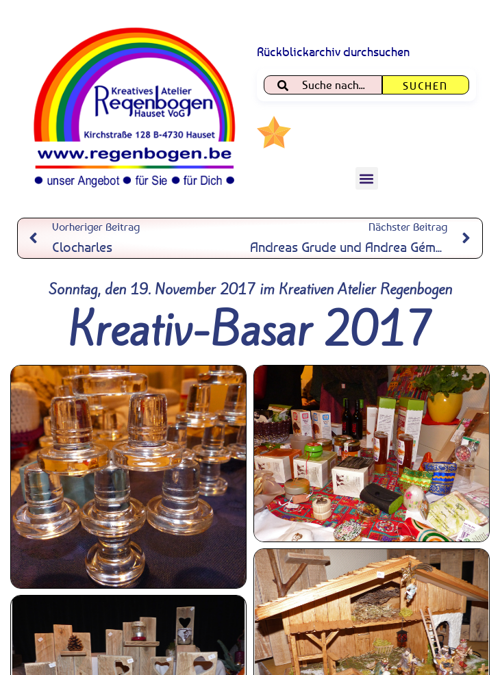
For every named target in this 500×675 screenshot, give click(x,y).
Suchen (425, 85)
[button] (366, 178)
